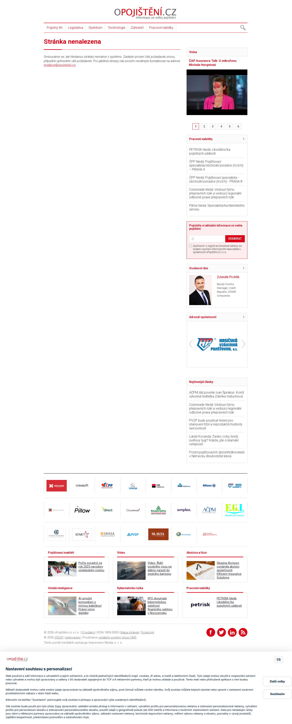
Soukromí (147, 632)
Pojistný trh (54, 28)
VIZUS (59, 637)
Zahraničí (137, 28)
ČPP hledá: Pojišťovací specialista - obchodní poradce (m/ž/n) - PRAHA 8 (215, 179)
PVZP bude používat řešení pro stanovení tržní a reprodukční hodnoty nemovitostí (215, 424)
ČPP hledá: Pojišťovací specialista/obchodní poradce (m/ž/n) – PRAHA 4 (216, 165)
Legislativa (75, 28)
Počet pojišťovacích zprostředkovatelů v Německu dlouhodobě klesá (217, 454)
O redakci (88, 632)
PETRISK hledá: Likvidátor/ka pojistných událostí (209, 151)
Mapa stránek (129, 632)
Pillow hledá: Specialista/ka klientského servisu (217, 207)
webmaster (73, 637)
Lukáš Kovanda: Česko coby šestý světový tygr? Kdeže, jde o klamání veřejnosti (213, 440)
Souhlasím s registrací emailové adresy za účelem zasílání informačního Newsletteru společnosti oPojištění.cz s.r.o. (217, 249)
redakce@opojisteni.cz (60, 65)
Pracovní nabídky (161, 28)
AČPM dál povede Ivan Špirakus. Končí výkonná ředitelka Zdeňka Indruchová (216, 394)
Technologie (116, 28)
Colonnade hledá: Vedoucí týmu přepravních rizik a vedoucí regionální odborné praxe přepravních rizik (215, 193)
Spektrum (95, 28)
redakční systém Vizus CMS (117, 637)
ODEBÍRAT (235, 238)
